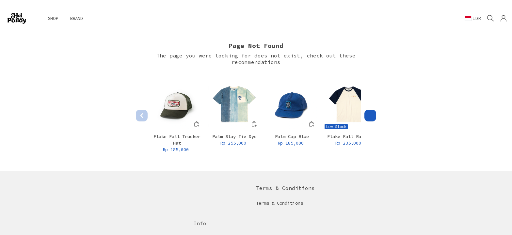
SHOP (53, 18)
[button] (503, 18)
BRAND (76, 18)
